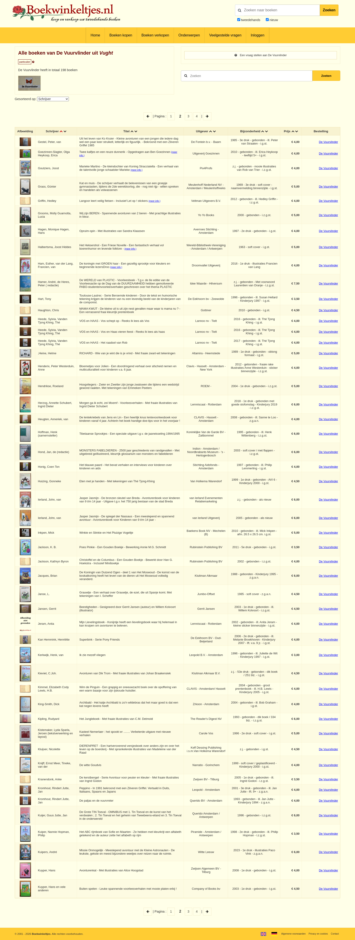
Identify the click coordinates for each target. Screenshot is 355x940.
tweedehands (250, 20)
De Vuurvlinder (328, 142)
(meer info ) (138, 170)
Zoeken (329, 10)
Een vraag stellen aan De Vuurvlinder (260, 55)
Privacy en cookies (316, 933)
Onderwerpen (189, 35)
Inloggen (257, 35)
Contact (334, 933)
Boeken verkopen (155, 35)
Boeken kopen (120, 35)
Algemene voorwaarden (288, 933)
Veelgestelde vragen (225, 35)
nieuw (273, 20)
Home (95, 35)
